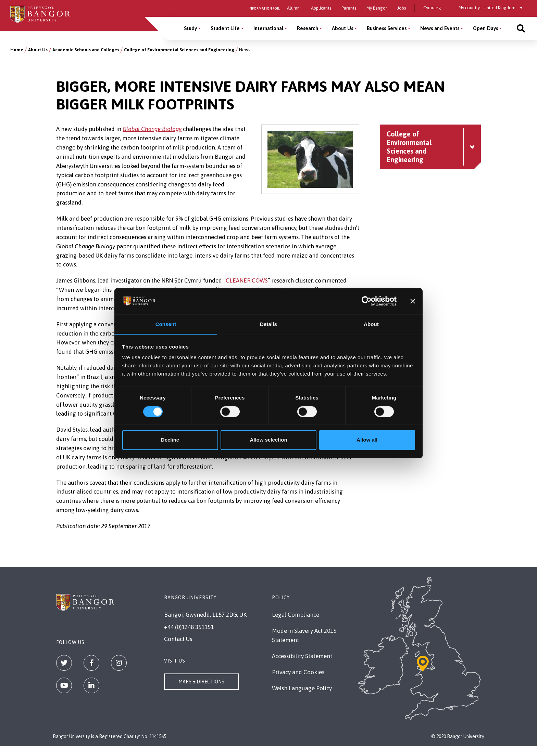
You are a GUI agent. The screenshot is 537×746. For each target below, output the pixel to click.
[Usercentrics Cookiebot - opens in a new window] (367, 301)
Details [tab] (268, 324)
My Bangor (376, 8)
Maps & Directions (201, 681)
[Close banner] (412, 301)
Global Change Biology (152, 129)
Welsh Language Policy (302, 688)
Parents (348, 8)
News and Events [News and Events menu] (439, 28)
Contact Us (178, 639)
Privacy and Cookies (298, 672)
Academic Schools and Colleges (85, 49)
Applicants (321, 8)
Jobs (401, 8)
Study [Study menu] (190, 28)
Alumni (294, 8)
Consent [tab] (165, 324)
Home (16, 49)
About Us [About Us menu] (342, 28)
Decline (170, 440)
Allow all (367, 440)
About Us (38, 49)
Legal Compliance (295, 614)
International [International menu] (268, 28)
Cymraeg (432, 7)
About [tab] (371, 324)
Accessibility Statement (302, 656)
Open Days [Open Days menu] (485, 28)
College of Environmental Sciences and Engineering (179, 49)
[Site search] (521, 28)
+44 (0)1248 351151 (189, 627)
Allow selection (268, 440)
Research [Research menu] (307, 28)
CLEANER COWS (247, 280)
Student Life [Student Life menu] (225, 28)
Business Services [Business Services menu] (387, 28)
